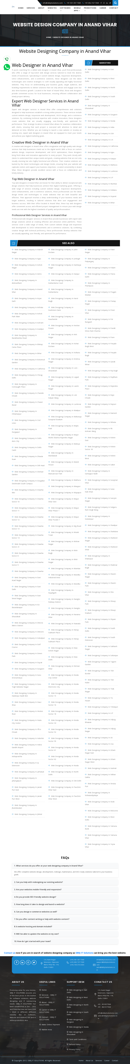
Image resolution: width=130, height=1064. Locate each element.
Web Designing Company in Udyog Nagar (100, 729)
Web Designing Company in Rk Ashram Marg (98, 429)
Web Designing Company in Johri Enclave (63, 250)
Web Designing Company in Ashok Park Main (27, 315)
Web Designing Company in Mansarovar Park (60, 472)
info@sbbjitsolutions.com (53, 3)
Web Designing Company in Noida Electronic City (63, 685)
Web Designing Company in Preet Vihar (100, 311)
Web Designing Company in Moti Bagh (63, 551)
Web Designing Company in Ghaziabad (97, 106)
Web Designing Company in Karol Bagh (63, 299)
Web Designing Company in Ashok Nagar (27, 266)
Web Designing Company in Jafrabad (29, 771)
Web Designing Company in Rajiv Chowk (99, 396)
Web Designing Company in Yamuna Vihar (101, 836)
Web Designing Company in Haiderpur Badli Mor (24, 694)
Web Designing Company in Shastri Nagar (100, 575)
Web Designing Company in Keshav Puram (64, 326)
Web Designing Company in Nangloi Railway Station (64, 600)
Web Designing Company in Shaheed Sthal (101, 548)
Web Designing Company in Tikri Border (99, 671)
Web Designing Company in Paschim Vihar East (64, 788)
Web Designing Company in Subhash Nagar (101, 647)
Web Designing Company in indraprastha (24, 754)
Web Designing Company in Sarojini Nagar (100, 499)
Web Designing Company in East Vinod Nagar (26, 596)
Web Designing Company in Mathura (102, 165)
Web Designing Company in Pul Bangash (99, 320)
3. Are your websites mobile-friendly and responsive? (38, 889)
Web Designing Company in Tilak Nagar (99, 690)
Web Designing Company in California (103, 146)
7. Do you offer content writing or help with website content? (41, 919)
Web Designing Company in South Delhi (100, 97)
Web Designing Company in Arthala (29, 307)
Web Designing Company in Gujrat (28, 662)
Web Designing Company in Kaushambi (60, 317)
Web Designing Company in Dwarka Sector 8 (27, 554)
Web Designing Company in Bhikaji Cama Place (27, 345)
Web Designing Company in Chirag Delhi (27, 376)
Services (31, 8)
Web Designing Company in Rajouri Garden (100, 405)
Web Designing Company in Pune (101, 337)
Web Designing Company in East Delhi (99, 70)
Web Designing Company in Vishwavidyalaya (97, 793)
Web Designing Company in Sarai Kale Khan (99, 490)
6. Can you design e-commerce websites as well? (35, 911)
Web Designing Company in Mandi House (63, 463)
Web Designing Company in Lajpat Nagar (63, 378)
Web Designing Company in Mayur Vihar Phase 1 (63, 509)
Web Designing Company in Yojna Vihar (100, 845)
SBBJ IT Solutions (84, 952)
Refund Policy (74, 1044)
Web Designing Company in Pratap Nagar (100, 302)
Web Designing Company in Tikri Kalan (99, 680)
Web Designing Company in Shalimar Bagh (101, 566)
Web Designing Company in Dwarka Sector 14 (27, 536)
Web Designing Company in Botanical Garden (28, 361)
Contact (113, 8)
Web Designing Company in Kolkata (102, 190)
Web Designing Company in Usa (101, 744)
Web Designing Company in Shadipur (102, 525)
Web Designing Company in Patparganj (97, 260)
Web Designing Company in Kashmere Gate (60, 308)
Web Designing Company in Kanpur (102, 159)
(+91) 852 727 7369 (77, 962)
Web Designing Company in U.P (100, 177)
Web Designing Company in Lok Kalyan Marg (62, 396)
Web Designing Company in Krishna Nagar (64, 360)
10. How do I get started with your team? (32, 941)
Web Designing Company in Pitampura (97, 284)
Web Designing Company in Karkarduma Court (60, 281)
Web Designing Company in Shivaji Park (100, 602)
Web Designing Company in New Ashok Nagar (62, 649)
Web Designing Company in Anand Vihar (27, 290)
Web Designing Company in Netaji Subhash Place (63, 631)
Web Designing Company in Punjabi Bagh (100, 353)
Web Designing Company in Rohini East (100, 438)
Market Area (47, 1029)
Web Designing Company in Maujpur (65, 486)
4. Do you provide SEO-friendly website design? (35, 896)
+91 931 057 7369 (74, 3)
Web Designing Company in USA (101, 133)
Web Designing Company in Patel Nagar (100, 250)
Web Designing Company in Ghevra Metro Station (27, 624)
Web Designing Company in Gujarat (102, 196)
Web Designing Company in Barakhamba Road (24, 336)
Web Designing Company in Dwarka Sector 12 (27, 518)
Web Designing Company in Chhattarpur (24, 412)
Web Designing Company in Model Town (63, 533)
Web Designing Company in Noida (101, 121)
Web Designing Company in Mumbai (102, 184)
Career (103, 8)
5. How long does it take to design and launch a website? (39, 904)
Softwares (65, 8)
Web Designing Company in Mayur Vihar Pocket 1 (63, 518)
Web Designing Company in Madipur (65, 410)
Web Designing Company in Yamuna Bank (101, 827)
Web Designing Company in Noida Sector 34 (63, 721)
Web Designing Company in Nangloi (65, 608)
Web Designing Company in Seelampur (97, 517)
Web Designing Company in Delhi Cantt (27, 448)
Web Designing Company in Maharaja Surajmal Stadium (64, 418)
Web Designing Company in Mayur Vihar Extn (63, 500)
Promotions (90, 8)
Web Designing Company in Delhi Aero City (27, 439)
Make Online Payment (51, 1024)
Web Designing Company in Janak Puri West (27, 797)
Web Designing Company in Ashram (29, 323)
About (41, 8)
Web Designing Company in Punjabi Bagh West (100, 344)
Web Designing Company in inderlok (29, 738)
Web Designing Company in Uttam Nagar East (100, 751)
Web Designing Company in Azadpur (29, 329)
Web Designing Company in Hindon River (27, 712)
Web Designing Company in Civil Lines (26, 421)
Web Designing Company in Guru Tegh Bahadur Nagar (26, 685)
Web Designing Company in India (101, 127)
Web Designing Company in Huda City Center (27, 721)
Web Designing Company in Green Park (27, 654)
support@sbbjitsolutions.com (105, 963)
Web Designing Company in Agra (101, 152)
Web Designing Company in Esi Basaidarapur (26, 605)
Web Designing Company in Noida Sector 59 (63, 739)
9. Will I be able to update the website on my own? (36, 933)
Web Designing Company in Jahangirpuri (24, 779)
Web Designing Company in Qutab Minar (100, 362)
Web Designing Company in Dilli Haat (30, 465)
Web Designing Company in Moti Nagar (63, 560)
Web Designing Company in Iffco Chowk (26, 730)
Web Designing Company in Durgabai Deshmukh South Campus (28, 482)
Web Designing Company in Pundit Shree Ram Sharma (100, 329)
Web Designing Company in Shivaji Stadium (100, 611)
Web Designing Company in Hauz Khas (26, 703)
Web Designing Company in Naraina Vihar (64, 615)
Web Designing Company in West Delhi (99, 79)
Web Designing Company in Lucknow (103, 171)
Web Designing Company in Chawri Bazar (27, 403)
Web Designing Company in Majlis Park (63, 427)
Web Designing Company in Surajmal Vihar (101, 481)
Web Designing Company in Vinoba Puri (100, 784)
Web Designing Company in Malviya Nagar (64, 445)
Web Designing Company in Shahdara (103, 531)
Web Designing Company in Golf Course (26, 645)
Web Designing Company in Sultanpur (103, 655)
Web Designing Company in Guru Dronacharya (26, 676)
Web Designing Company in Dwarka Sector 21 (27, 545)
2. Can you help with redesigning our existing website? (38, 882)
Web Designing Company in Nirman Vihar (64, 667)
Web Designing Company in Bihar (101, 202)
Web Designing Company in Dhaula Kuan (27, 457)
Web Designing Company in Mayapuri (66, 492)
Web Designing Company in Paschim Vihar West (64, 797)
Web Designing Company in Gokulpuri (30, 638)
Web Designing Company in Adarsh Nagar (27, 250)
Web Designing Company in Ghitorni (29, 632)
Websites (52, 8)
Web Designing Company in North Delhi (100, 88)
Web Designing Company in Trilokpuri (103, 707)
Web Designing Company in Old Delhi (66, 781)
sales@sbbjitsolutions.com (105, 968)
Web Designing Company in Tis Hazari (99, 699)
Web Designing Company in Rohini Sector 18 (100, 447)
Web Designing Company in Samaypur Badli (97, 472)
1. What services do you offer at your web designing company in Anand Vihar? (48, 865)
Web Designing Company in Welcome (103, 810)
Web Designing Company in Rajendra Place (101, 387)
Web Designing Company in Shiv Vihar (99, 593)
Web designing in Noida (79, 1027)
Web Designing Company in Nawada (65, 623)
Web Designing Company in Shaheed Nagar (101, 539)
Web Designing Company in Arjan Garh (27, 299)
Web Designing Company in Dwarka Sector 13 (27, 527)
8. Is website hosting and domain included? (33, 926)
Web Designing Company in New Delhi (62, 658)
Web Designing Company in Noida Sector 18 (63, 712)
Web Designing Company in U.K (100, 140)
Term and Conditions (78, 1039)
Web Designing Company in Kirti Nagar (62, 335)
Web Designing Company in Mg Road (66, 526)
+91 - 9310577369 (104, 1004)
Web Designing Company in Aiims (28, 274)
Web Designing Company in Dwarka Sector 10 (27, 500)
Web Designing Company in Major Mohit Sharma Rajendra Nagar (63, 436)
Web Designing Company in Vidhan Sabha (100, 775)
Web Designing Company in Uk (100, 737)
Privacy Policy (75, 1049)
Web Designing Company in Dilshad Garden (27, 473)
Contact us (9, 952)
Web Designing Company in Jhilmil (28, 814)
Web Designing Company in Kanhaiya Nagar (64, 266)
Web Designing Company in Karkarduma (60, 290)
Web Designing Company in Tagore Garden (100, 662)
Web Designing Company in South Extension (100, 638)
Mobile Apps (77, 9)
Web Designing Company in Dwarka (29, 571)
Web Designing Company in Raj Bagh (103, 371)
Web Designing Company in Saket (101, 464)
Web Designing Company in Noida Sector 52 (63, 730)
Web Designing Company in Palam (101, 268)
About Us (89, 1060)
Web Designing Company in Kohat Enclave (63, 344)
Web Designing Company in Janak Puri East (27, 788)
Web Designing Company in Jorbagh (65, 259)
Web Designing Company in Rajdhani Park (101, 378)
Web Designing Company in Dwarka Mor (27, 491)
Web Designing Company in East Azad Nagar (26, 578)
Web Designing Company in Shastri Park (100, 584)
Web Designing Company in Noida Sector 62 (63, 757)
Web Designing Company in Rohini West (100, 456)
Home (20, 8)
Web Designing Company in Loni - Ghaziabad (63, 369)
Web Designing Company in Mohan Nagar (63, 542)
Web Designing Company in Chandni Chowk (28, 394)
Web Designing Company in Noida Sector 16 (63, 703)
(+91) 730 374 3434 (77, 964)
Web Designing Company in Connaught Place (24, 385)
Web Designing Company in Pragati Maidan (100, 293)
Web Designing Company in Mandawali (60, 454)
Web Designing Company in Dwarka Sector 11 (27, 509)
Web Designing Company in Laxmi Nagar (63, 387)
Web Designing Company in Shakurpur (97, 557)
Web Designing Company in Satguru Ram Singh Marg (101, 508)
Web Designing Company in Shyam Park (100, 620)
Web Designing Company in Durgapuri (24, 430)
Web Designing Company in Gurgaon (102, 114)
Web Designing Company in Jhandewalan (24, 806)
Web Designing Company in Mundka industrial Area (64, 576)
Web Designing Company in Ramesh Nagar (101, 414)
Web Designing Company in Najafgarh (60, 591)
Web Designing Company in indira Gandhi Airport (27, 745)
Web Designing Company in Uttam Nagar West (100, 760)
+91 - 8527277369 (104, 1007)
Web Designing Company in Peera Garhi (100, 275)
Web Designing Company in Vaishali (102, 768)
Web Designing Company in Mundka (65, 584)
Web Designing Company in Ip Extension (25, 763)
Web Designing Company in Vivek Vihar (100, 802)
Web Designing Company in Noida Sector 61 (63, 748)
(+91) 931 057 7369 (77, 959)
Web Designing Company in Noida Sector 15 (63, 694)
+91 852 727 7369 (92, 3)
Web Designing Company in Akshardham (24, 281)
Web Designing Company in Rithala (102, 422)
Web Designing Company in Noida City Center (63, 676)
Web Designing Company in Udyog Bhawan (100, 720)
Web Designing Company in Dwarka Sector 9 (27, 563)
